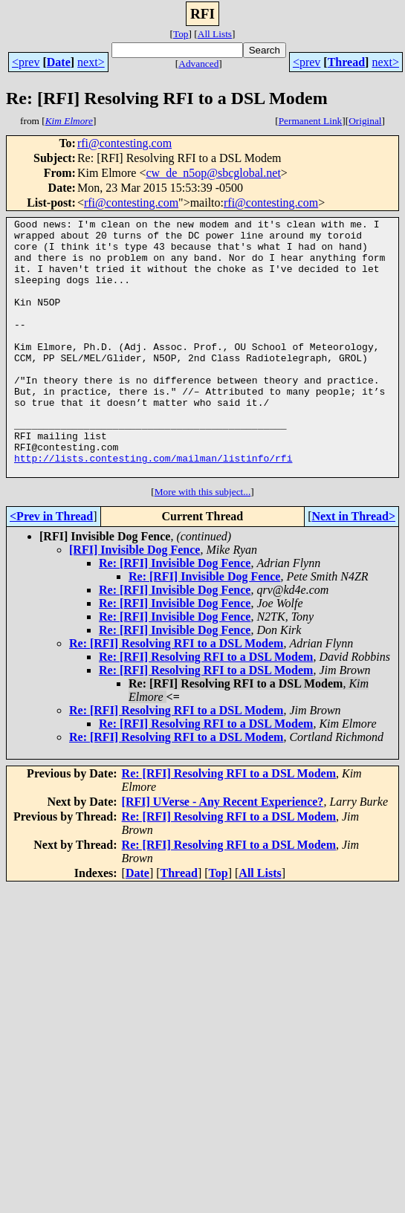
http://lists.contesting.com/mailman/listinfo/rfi (153, 507)
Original (365, 120)
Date (59, 62)
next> (91, 62)
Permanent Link (311, 120)
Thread (346, 62)
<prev (25, 62)
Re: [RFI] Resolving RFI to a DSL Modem (176, 694)
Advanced (198, 63)
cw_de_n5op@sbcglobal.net (213, 172)
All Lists (215, 33)
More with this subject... (203, 543)
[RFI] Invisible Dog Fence (134, 601)
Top (181, 33)
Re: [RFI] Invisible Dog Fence (174, 614)
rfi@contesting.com (124, 143)
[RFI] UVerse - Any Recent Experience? (223, 853)
